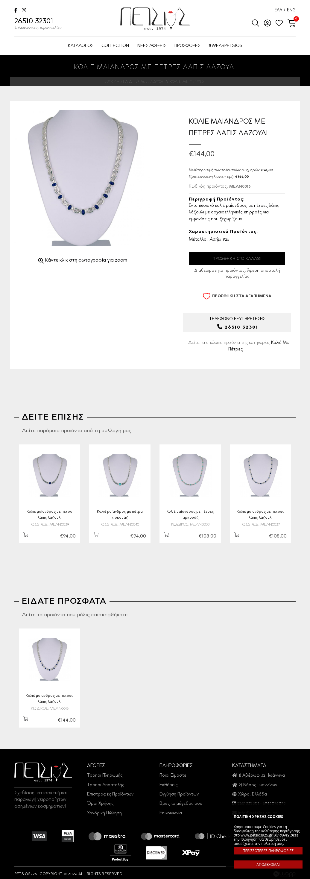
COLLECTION (115, 46)
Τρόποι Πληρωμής (104, 773)
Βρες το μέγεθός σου (180, 801)
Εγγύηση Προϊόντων (179, 792)
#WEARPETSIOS (225, 46)
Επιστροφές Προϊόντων (110, 792)
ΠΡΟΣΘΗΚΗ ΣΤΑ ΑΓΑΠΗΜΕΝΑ (237, 296)
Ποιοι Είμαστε (172, 773)
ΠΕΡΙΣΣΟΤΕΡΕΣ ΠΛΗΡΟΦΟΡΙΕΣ (268, 850)
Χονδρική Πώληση (104, 810)
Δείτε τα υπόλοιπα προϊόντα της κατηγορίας (238, 346)
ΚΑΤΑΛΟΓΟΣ (80, 46)
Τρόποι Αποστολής (105, 782)
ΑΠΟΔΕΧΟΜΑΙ (267, 864)
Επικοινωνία (170, 810)
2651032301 (248, 801)
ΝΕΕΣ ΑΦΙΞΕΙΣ (151, 46)
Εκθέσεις (168, 782)
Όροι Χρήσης (100, 801)
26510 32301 (38, 24)
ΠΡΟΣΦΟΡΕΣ (187, 46)
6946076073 (274, 801)
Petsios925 (155, 18)
